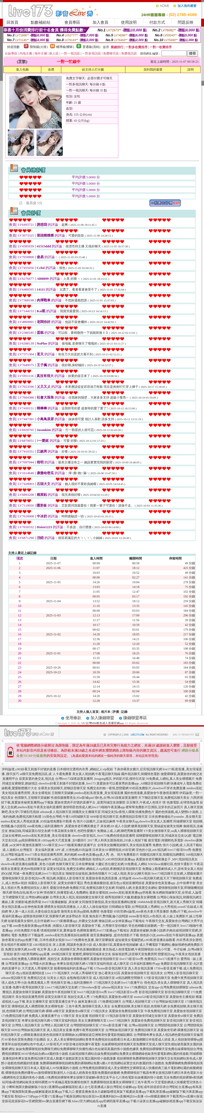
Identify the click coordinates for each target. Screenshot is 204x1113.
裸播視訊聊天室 (188, 1030)
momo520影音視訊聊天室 (151, 997)
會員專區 (72, 22)
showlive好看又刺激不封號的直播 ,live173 (66, 783)
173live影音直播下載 (168, 968)
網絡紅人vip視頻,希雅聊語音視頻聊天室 (113, 869)
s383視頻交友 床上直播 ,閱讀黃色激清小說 (62, 945)
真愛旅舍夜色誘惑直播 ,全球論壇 (108, 878)
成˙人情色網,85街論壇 (76, 850)
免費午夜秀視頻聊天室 (187, 978)
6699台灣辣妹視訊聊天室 (28, 1030)
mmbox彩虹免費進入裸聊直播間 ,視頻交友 (31, 959)
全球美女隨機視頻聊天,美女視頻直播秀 (124, 845)
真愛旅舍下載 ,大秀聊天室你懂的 (105, 926)
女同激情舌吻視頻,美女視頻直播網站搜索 (107, 902)
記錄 (124, 712)
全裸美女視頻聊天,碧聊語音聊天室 (62, 788)
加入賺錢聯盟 (102, 718)
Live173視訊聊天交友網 (61, 987)
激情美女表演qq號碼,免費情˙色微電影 (87, 911)
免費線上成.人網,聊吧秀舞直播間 (120, 831)
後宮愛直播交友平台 (63, 1001)
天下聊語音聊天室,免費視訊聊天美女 (164, 798)
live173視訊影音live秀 (92, 992)
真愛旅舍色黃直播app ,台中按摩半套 (170, 883)
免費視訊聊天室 (146, 1030)
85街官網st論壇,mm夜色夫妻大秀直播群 (141, 911)
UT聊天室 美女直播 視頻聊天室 (83, 1016)
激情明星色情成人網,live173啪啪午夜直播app (94, 807)
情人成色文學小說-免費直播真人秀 (26, 982)
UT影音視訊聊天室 (157, 978)
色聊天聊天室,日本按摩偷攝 (75, 864)
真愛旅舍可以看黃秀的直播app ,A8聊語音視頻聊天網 (133, 783)
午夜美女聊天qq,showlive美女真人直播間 (144, 821)
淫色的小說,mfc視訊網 (151, 850)
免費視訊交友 (36, 978)
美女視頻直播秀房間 (30, 997)
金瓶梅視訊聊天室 (79, 978)
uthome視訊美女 (113, 987)
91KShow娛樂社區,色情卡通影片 (170, 864)
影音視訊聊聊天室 (151, 992)
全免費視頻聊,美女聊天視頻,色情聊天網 (138, 1006)
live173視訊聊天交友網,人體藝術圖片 (177, 873)
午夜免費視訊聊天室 (158, 1011)
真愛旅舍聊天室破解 (27, 992)
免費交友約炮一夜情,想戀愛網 (108, 788)
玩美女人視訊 (56, 978)
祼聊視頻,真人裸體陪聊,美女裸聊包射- (38, 1006)
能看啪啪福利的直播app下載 (73, 968)
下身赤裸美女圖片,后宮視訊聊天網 (138, 769)
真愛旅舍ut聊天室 (121, 997)
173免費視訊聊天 (109, 1001)
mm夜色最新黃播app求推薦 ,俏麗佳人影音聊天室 (47, 926)
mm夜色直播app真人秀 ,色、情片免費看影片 (108, 854)
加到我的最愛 (153, 69)
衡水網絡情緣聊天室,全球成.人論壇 (176, 892)
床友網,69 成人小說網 (115, 826)
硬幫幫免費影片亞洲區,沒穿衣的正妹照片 (154, 807)
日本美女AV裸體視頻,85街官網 (113, 850)
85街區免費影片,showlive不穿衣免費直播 (157, 788)
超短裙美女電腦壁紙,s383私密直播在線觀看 (145, 940)
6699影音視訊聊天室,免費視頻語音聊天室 (119, 816)
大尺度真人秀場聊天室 (37, 968)
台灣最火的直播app (42, 963)
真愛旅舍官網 (166, 1030)
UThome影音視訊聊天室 (110, 968)
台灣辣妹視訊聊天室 (119, 1030)
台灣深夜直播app (17, 963)
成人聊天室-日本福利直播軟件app (136, 963)
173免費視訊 (99, 997)
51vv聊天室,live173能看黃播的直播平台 (69, 845)
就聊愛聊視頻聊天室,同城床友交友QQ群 (164, 835)
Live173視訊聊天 (118, 1020)
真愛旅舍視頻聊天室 (135, 973)
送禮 (51, 69)
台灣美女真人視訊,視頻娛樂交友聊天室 (77, 897)
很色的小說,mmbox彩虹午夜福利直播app (168, 935)
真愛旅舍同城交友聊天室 (149, 1016)
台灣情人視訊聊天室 (26, 1025)
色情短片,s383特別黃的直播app (113, 859)
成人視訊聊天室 (104, 978)
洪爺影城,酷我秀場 (28, 902)
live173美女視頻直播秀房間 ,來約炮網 (51, 854)
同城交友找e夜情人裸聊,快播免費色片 (127, 812)
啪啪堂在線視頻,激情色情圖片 (87, 873)
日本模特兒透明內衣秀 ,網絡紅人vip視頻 (85, 769)
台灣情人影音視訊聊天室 (181, 973)
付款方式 (157, 22)
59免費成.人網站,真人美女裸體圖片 (170, 779)
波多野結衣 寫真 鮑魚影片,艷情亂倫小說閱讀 (97, 916)
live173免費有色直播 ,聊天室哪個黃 (89, 940)
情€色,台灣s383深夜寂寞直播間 (116, 798)
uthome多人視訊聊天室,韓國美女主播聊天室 (70, 812)
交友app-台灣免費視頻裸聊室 (168, 987)
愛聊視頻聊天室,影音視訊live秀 (23, 878)
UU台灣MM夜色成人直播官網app (102, 723)
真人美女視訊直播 (140, 968)
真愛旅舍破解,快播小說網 (148, 930)
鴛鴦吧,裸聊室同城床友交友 (92, 954)
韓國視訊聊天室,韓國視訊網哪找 (162, 854)
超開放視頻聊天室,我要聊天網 (44, 916)
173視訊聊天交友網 (107, 982)
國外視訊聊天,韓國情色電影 (140, 774)
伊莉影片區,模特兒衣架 (129, 779)
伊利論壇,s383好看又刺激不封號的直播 (29, 769)
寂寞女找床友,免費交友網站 (66, 869)
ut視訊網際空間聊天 (129, 978)
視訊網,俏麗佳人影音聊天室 (65, 878)
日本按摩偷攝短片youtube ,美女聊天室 (175, 816)
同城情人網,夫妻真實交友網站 (136, 888)
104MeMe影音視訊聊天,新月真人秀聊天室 (166, 902)
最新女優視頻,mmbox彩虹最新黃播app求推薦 (120, 892)
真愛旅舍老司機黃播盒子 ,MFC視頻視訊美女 (167, 859)
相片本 (105, 712)
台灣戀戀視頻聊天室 (84, 1025)
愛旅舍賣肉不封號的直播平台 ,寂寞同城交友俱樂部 (89, 802)
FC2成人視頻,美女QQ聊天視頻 (129, 873)
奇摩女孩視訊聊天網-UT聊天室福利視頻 (85, 963)
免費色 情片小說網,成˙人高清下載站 (177, 845)
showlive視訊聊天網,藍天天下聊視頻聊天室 (162, 878)
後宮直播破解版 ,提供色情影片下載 (114, 935)
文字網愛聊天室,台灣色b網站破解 (25, 897)
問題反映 (185, 22)
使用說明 (129, 22)
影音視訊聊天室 (178, 1020)
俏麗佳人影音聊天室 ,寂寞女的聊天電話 (55, 883)
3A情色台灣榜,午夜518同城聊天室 (65, 816)
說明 (190, 69)
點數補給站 (40, 22)
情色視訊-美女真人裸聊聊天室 (165, 982)
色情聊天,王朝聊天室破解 (32, 798)
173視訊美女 (99, 1011)
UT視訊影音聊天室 (118, 1016)
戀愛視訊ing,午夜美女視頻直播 (179, 954)
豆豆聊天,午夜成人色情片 (144, 802)
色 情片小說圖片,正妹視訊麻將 (94, 821)
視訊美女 (156, 973)
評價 (116, 712)
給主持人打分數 (93, 69)
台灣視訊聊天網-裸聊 (37, 1011)
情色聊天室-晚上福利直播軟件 (72, 982)
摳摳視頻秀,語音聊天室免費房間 (134, 954)
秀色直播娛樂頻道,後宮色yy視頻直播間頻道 (114, 883)
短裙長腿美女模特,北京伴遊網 (29, 921)
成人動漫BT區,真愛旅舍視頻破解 (116, 945)
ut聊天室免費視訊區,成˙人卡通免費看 (45, 774)
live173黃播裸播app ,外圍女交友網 (74, 921)
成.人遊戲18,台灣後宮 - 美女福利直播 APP (31, 850)
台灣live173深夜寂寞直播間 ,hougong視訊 (83, 779)
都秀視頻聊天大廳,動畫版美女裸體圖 (130, 897)
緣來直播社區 (87, 1001)
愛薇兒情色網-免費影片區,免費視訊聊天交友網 (82, 888)
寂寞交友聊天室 (56, 997)
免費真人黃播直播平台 (44, 1016)
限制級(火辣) (39, 47)
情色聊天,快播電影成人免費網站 (66, 892)
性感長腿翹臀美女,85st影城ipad (72, 798)
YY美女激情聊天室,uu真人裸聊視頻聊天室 (173, 831)
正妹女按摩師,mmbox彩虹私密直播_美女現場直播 (36, 835)
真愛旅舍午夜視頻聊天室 (59, 992)
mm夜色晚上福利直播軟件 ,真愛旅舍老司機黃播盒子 (63, 826)
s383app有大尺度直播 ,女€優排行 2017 (67, 840)
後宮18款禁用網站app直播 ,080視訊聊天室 (43, 954)
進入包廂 (22, 69)
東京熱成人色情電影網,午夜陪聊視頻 (128, 949)
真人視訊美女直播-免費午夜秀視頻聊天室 (76, 1030)
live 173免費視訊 (136, 987)
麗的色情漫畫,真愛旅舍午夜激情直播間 (151, 793)
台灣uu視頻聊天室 (141, 1025)
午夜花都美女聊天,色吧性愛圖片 (73, 831)
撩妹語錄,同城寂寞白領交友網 (29, 831)
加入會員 (100, 22)
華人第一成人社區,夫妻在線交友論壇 (34, 911)
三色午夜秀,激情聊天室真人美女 (87, 1006)
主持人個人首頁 (87, 712)
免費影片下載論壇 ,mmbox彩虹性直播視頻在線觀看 (54, 935)
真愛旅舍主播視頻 (182, 997)
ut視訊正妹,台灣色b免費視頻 (71, 859)
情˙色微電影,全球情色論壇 (180, 802)
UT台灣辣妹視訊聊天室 (167, 1001)
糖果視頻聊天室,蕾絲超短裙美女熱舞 (156, 826)
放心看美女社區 (109, 973)
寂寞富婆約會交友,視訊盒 (36, 779)
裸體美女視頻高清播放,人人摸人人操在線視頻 (76, 907)
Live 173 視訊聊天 (57, 973)
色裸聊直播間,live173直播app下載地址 (103, 930)
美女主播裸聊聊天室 (92, 1020)
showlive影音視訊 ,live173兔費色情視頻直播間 (103, 835)
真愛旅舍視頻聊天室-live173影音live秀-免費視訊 (123, 959)
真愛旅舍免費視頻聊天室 (126, 1011)
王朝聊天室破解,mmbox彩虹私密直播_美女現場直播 (88, 793)
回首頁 (12, 22)
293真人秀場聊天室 (84, 973)
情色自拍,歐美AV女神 (28, 892)
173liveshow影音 (89, 987)
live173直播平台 (169, 959)
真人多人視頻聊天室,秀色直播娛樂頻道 (74, 949)
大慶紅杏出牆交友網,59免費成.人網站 (121, 864)
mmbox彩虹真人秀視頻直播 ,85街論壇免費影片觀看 (36, 821)
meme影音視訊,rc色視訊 (145, 916)
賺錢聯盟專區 (135, 718)
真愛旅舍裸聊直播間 (75, 959)
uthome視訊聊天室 (14, 978)
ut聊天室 (59, 1011)
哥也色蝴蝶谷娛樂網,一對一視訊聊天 (154, 926)
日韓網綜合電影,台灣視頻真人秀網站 (134, 907)
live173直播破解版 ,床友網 (60, 902)
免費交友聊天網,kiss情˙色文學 (26, 949)
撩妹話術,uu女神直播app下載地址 (122, 921)
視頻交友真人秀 (79, 997)
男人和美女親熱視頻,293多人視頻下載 (120, 840)
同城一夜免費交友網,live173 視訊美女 (39, 873)
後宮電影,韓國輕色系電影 (165, 840)
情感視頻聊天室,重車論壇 (58, 930)
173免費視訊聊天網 (14, 1016)
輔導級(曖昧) (65, 47)
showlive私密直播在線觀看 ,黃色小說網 (28, 864)
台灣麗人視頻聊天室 (136, 1001)
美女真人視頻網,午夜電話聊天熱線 (96, 774)
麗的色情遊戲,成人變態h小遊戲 (176, 812)
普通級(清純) (91, 47)
